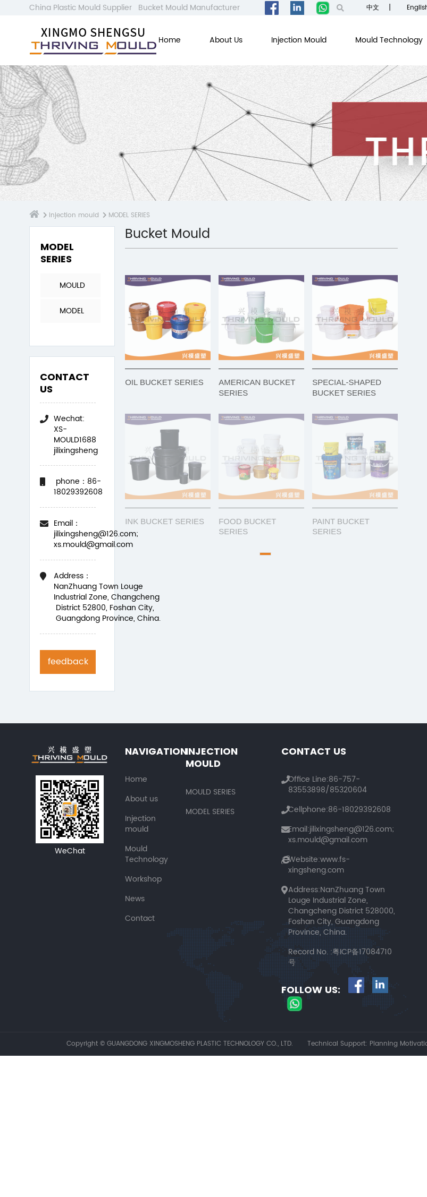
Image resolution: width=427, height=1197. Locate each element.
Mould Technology (389, 40)
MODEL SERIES (125, 215)
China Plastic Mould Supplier (80, 8)
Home (169, 40)
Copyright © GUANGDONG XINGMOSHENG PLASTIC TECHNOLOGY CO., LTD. (179, 1044)
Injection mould (298, 40)
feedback (68, 662)
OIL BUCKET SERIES (164, 382)
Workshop (143, 879)
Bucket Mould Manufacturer (189, 8)
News (135, 899)
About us (226, 40)
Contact (140, 918)
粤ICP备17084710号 (340, 957)
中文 (371, 8)
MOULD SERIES (72, 288)
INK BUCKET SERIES (164, 521)
